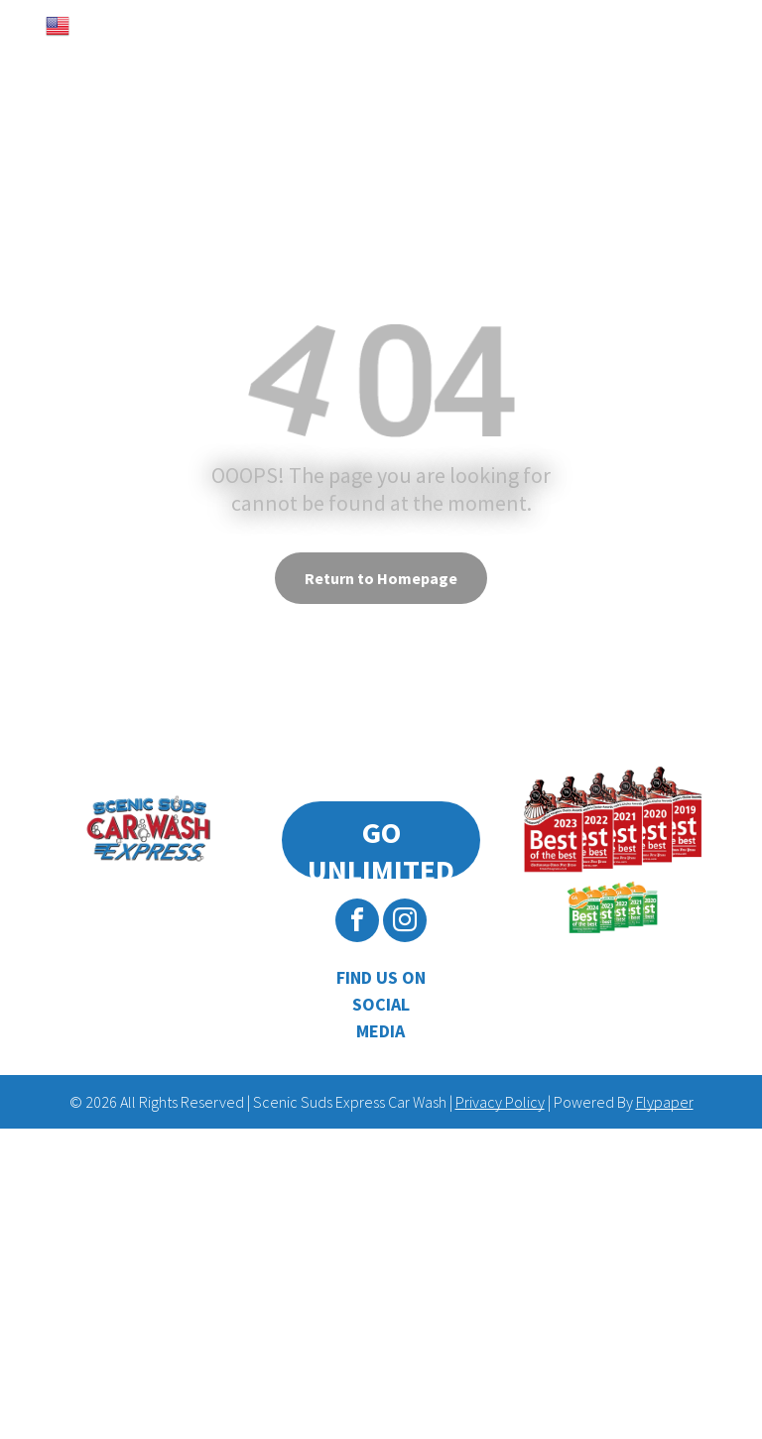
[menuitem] (115, 79)
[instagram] (405, 923)
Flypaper (665, 1102)
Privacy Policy (500, 1102)
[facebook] (357, 923)
